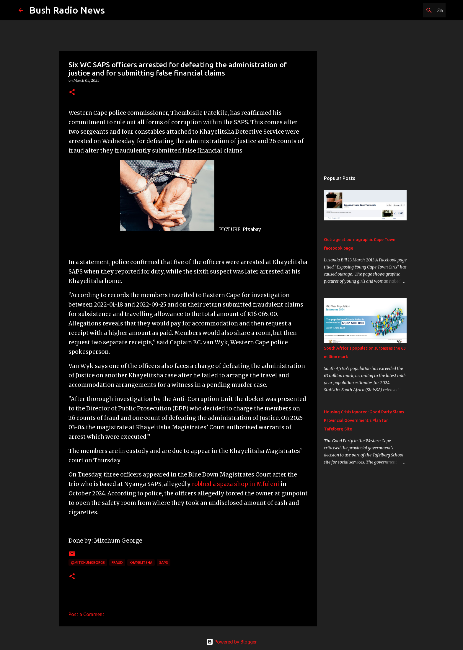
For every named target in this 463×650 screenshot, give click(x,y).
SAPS (163, 562)
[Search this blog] (415, 10)
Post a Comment (86, 614)
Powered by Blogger (231, 641)
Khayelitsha (141, 562)
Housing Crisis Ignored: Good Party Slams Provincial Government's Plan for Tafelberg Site (364, 420)
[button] (72, 92)
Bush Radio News (67, 10)
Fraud (117, 562)
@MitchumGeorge (88, 562)
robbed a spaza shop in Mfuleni (235, 484)
